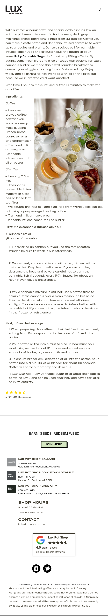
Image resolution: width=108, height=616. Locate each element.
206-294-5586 (27, 463)
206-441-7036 (26, 476)
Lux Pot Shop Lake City (37, 485)
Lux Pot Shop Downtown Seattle (46, 472)
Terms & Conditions (43, 584)
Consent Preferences (78, 584)
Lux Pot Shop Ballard (36, 458)
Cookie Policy (60, 584)
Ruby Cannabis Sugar (30, 56)
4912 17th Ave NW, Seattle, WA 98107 (39, 466)
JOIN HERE (54, 444)
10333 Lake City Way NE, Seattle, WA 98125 (43, 493)
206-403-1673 (26, 490)
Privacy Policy (25, 584)
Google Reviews (52, 551)
